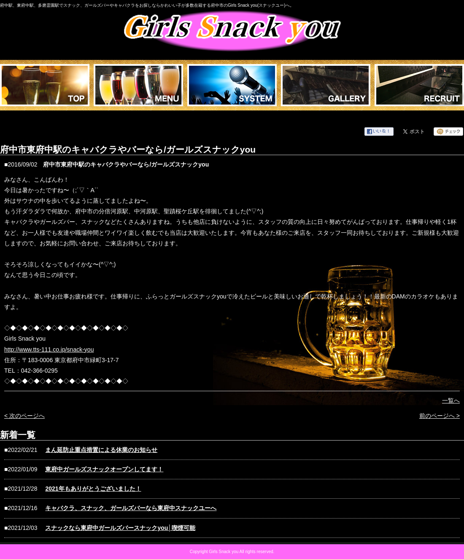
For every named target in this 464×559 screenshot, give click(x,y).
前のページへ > (439, 415)
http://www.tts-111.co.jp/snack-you (49, 349)
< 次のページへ (24, 415)
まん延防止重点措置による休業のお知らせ (101, 449)
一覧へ (451, 400)
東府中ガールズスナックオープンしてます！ (104, 469)
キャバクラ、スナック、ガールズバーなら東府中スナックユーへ (130, 508)
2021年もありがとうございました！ (93, 488)
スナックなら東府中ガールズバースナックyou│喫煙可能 (120, 527)
